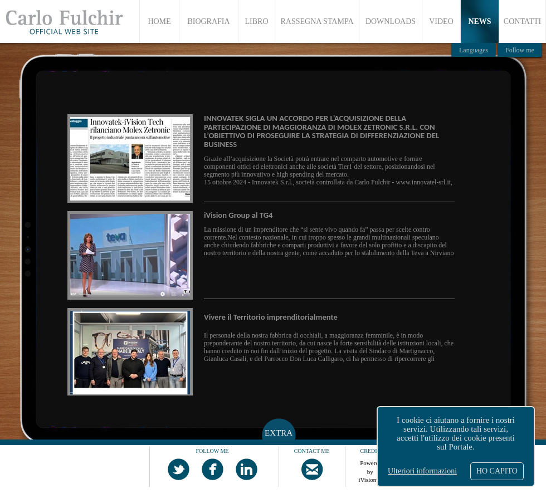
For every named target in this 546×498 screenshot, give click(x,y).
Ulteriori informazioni (422, 471)
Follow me (519, 50)
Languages (473, 50)
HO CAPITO (497, 471)
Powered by (371, 466)
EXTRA (278, 432)
